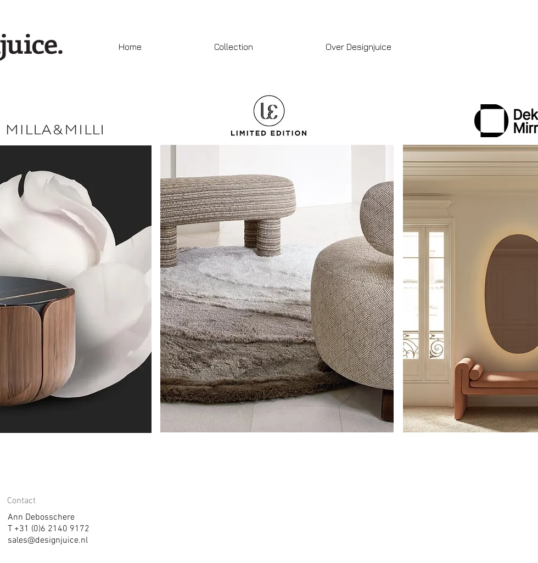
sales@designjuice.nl (48, 540)
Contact (21, 501)
